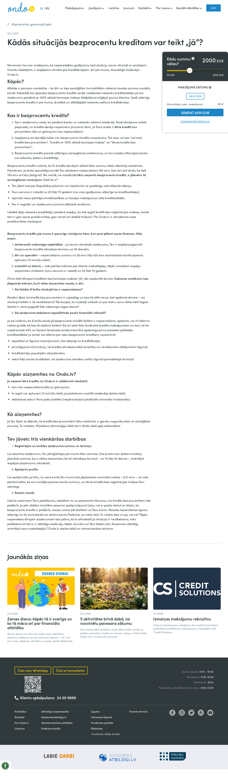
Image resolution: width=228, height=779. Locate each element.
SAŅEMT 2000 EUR (195, 112)
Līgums (95, 711)
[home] (21, 8)
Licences (20, 728)
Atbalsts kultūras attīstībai (57, 723)
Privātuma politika (102, 723)
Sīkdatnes (97, 728)
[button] (74, 8)
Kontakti (19, 717)
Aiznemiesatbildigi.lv (53, 717)
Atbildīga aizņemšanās (55, 711)
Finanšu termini (138, 711)
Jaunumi (128, 8)
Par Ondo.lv (22, 723)
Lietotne (114, 8)
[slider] (189, 70)
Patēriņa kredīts (51, 728)
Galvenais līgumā (101, 717)
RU (47, 8)
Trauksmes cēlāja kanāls (105, 734)
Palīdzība (20, 711)
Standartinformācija (195, 121)
